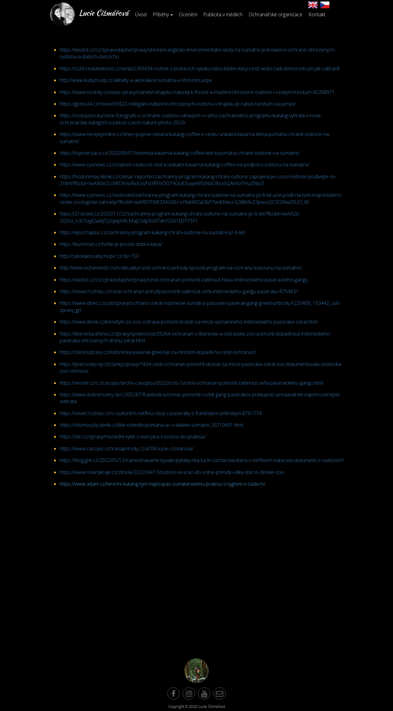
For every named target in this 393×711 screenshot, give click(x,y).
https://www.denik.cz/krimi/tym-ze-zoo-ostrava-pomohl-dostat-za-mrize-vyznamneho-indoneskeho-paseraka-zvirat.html (188, 321)
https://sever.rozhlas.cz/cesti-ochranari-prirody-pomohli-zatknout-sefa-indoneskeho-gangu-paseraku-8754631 (179, 291)
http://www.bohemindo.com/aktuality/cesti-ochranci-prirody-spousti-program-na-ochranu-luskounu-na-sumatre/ (181, 267)
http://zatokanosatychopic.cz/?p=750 (99, 256)
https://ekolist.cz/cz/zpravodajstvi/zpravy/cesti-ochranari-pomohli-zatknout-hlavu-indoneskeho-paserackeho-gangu (184, 279)
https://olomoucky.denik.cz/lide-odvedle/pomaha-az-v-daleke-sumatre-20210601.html (151, 425)
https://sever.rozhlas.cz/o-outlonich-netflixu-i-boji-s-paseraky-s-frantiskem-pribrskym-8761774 (161, 413)
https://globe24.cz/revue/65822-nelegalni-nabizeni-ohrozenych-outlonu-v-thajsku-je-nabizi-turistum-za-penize (177, 103)
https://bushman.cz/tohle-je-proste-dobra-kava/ (111, 244)
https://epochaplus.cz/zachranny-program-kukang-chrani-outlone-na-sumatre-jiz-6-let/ (153, 232)
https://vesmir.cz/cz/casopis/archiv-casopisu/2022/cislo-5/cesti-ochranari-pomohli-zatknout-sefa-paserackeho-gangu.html (191, 382)
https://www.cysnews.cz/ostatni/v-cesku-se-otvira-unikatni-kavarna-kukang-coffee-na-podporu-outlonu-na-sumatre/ (184, 164)
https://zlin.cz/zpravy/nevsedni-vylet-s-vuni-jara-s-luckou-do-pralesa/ (132, 436)
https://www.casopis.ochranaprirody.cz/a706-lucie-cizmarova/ (126, 448)
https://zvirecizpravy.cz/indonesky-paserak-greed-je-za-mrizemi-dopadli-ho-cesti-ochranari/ (158, 352)
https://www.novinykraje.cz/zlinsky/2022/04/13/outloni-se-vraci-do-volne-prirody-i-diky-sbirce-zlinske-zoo (172, 472)
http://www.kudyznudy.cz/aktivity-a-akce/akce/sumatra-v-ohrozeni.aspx (136, 80)
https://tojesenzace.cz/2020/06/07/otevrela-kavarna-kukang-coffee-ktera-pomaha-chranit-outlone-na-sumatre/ (180, 153)
